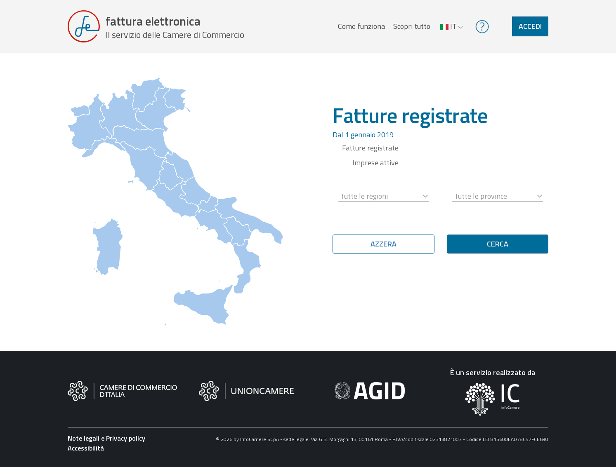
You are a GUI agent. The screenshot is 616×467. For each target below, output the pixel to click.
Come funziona (361, 26)
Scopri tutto (411, 26)
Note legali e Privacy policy (106, 438)
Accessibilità (86, 448)
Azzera (384, 243)
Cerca (497, 243)
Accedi (530, 26)
